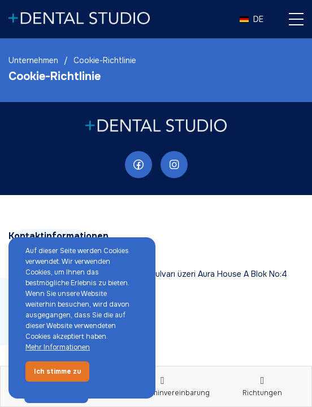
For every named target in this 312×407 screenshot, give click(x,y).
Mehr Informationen (57, 347)
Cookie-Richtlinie (104, 60)
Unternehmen (33, 60)
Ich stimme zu (57, 371)
